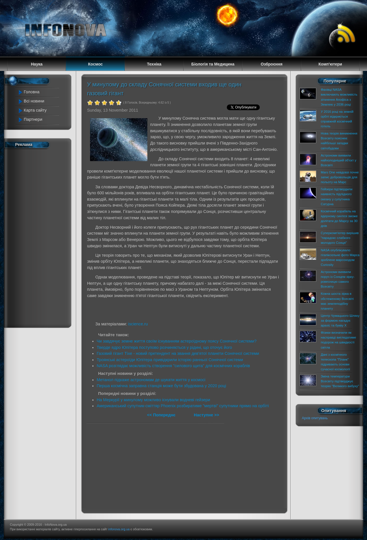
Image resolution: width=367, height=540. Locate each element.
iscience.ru (138, 324)
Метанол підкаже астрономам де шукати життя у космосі (151, 379)
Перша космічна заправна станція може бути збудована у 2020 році (161, 385)
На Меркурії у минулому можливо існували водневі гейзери (153, 399)
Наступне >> (206, 415)
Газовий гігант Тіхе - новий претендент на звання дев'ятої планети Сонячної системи (178, 353)
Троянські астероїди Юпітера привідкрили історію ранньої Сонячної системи (170, 359)
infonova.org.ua (119, 529)
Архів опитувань (315, 418)
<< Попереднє (162, 415)
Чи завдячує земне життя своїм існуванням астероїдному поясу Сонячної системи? (177, 341)
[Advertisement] (41, 237)
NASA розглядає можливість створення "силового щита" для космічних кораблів (173, 365)
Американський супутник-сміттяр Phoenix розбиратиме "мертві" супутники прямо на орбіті (183, 405)
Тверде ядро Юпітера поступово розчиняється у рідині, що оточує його (164, 347)
